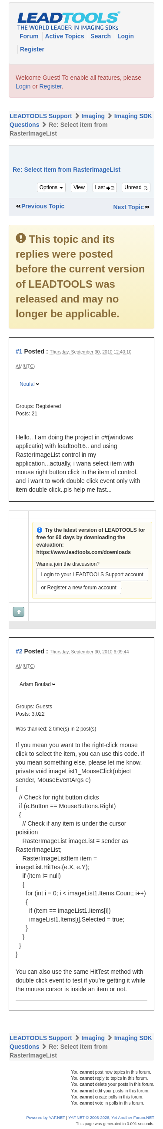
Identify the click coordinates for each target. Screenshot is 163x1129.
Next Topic (128, 207)
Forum (30, 36)
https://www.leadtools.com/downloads (83, 552)
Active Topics (65, 36)
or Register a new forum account (78, 588)
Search (101, 36)
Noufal (27, 384)
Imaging (93, 115)
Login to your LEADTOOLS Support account (92, 574)
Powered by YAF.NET (46, 1117)
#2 (19, 651)
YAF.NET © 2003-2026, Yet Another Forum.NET (111, 1117)
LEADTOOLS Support (41, 115)
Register (32, 49)
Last (104, 187)
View (79, 187)
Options (51, 187)
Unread (136, 187)
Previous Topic (42, 206)
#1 (19, 351)
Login (125, 36)
